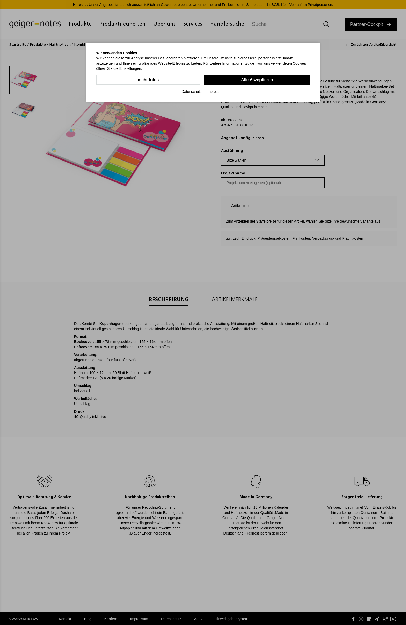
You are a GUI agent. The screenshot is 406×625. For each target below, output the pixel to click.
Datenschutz (192, 91)
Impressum (215, 91)
